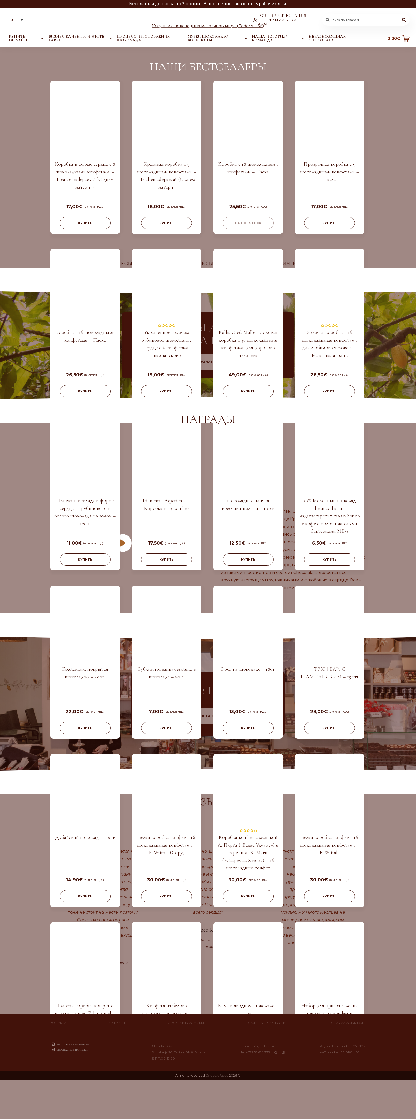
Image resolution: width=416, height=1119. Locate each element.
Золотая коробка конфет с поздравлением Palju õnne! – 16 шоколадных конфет (85, 1013)
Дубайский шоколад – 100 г (85, 837)
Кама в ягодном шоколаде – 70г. (248, 1009)
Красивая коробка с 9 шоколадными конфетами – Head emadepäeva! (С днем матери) (166, 175)
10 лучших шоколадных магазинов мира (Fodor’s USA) (208, 25)
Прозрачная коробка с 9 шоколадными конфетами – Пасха (329, 171)
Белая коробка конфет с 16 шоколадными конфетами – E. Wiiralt (329, 845)
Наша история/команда (269, 38)
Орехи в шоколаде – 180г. (248, 669)
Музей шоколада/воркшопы (208, 38)
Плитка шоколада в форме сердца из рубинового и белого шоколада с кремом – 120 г (85, 512)
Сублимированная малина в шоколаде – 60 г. (166, 673)
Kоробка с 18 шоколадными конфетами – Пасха (248, 168)
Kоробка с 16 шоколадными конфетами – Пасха (85, 336)
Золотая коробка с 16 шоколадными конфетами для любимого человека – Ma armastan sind (329, 343)
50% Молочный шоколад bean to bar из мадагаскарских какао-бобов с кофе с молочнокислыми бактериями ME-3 (329, 516)
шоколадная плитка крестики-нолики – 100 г (248, 504)
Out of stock (248, 223)
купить (85, 223)
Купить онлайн (18, 38)
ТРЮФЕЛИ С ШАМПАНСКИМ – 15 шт (330, 673)
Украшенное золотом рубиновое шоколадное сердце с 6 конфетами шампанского (166, 343)
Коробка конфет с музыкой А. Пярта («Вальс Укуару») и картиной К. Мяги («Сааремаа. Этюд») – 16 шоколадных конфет (248, 852)
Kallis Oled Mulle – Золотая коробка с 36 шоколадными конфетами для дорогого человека (248, 343)
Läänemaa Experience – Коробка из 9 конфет (166, 504)
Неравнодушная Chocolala (327, 38)
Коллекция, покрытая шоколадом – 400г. (85, 673)
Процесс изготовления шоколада (143, 38)
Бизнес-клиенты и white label (77, 38)
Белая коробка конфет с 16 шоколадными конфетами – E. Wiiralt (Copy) (166, 845)
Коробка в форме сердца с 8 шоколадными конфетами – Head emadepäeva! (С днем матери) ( (85, 175)
